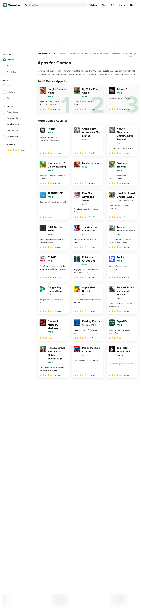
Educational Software (101, 54)
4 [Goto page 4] (59, 384)
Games (131, 54)
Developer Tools (86, 54)
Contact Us (43, 512)
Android (122, 5)
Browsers (62, 54)
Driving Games (11, 136)
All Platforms (44, 54)
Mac (104, 5)
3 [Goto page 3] (53, 384)
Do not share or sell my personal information (84, 517)
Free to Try (9, 92)
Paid (6, 98)
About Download (45, 503)
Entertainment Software (119, 54)
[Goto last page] (133, 384)
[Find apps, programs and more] (55, 5)
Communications (73, 54)
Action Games (10, 112)
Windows (93, 5)
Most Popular (10, 65)
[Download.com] (12, 5)
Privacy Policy (80, 503)
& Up (14, 150)
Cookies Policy (81, 512)
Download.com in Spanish (49, 516)
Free (7, 85)
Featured (8, 59)
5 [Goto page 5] (66, 384)
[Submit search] (26, 5)
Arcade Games (11, 124)
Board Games (10, 130)
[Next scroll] (135, 54)
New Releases (10, 72)
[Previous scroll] (55, 54)
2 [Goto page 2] (46, 384)
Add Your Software (46, 507)
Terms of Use (80, 507)
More (133, 5)
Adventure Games (12, 118)
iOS (112, 5)
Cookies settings (81, 523)
